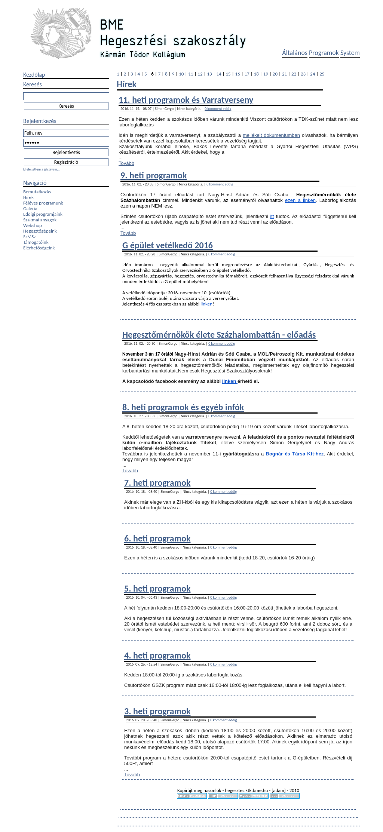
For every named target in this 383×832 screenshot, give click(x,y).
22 (293, 74)
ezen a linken (300, 200)
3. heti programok (157, 711)
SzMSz (29, 236)
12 (199, 74)
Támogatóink (36, 242)
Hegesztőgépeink (40, 231)
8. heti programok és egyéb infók (183, 407)
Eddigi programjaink (42, 214)
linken (206, 304)
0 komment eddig (218, 108)
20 (275, 74)
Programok (324, 53)
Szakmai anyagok (39, 219)
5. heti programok (157, 588)
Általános (294, 53)
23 (303, 74)
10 (181, 74)
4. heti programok (157, 655)
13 (209, 74)
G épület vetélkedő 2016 (167, 245)
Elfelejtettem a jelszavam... (41, 169)
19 (265, 74)
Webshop (32, 225)
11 (190, 74)
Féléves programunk (43, 203)
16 (237, 74)
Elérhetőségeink (39, 248)
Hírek (28, 197)
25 (321, 74)
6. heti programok (157, 538)
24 (312, 74)
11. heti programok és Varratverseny (186, 99)
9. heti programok (153, 175)
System (350, 53)
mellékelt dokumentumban (271, 135)
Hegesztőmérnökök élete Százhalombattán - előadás (219, 334)
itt (272, 216)
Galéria (30, 208)
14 (218, 74)
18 (256, 74)
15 (228, 74)
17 (247, 74)
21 (284, 74)
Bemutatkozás (37, 191)
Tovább (126, 163)
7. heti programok (157, 482)
